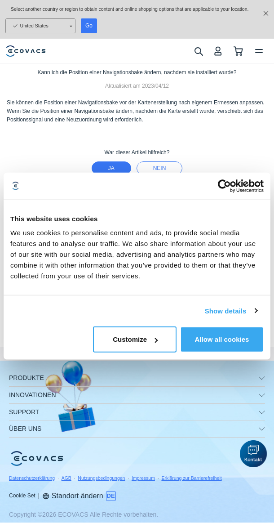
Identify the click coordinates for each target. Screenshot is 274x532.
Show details (226, 310)
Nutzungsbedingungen (101, 478)
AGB (66, 478)
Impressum (143, 478)
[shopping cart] (238, 51)
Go (89, 25)
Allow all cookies (222, 339)
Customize (135, 339)
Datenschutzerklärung (32, 478)
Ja (111, 168)
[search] (198, 51)
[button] (253, 453)
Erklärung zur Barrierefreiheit (191, 478)
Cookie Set (22, 495)
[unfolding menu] (262, 378)
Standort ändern (72, 496)
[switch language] (111, 496)
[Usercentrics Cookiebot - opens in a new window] (224, 185)
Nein (159, 168)
